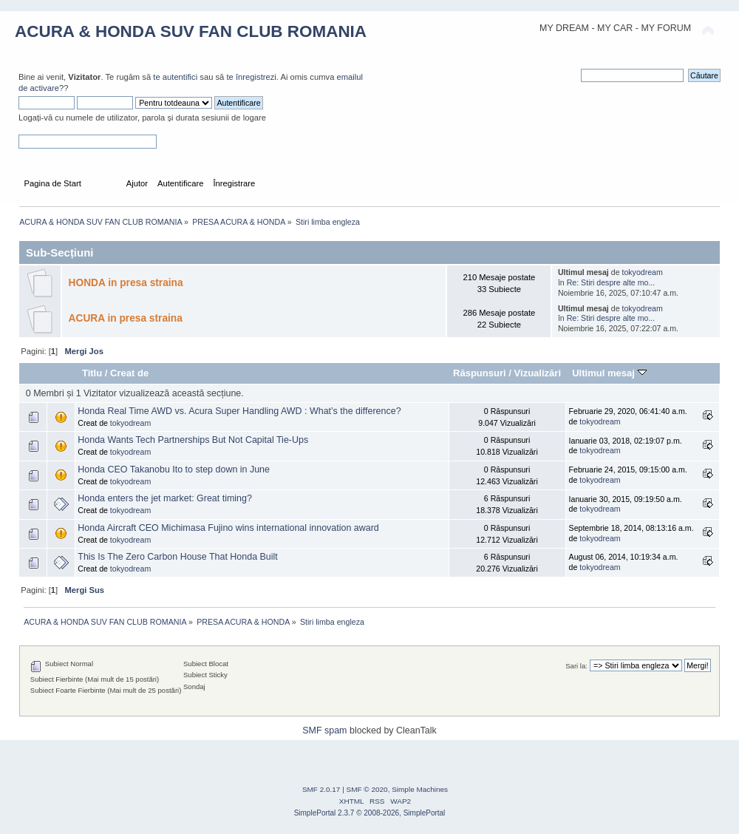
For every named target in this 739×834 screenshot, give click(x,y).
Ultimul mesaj (609, 373)
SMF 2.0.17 (321, 789)
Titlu (92, 373)
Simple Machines (420, 789)
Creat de (129, 373)
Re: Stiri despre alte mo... (611, 282)
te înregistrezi (251, 76)
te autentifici (175, 76)
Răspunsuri (479, 373)
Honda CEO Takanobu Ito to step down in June (174, 469)
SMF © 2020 (367, 789)
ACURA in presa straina (126, 318)
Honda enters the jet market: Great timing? (165, 498)
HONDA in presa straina (126, 282)
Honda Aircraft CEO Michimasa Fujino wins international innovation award (228, 528)
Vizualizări (538, 373)
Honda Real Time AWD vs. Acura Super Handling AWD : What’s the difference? (239, 411)
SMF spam (324, 730)
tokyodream (641, 272)
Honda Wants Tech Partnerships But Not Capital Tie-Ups (193, 440)
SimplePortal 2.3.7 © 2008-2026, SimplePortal (370, 813)
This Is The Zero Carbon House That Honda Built (178, 557)
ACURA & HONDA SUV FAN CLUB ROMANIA (191, 31)
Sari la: (576, 666)
